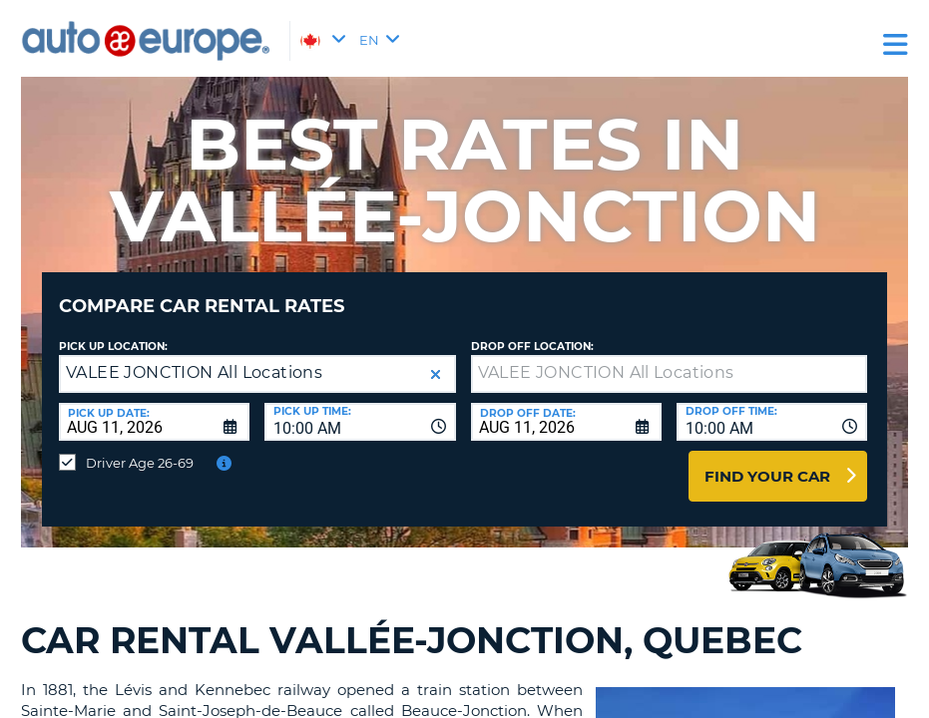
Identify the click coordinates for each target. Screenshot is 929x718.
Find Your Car (767, 461)
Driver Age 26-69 (140, 448)
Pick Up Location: (113, 331)
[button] (435, 359)
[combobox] (359, 407)
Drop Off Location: (532, 331)
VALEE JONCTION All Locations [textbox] (194, 357)
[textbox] (669, 359)
